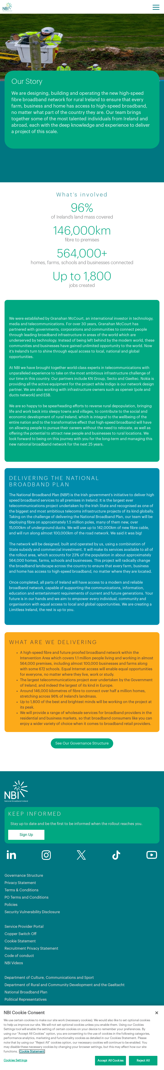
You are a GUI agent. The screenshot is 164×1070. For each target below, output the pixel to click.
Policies (11, 905)
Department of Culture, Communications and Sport (49, 978)
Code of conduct (19, 956)
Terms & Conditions (21, 890)
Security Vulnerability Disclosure (32, 912)
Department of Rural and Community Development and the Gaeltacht (65, 985)
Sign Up (26, 835)
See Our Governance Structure (82, 743)
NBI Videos (14, 963)
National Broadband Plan (26, 992)
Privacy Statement (20, 883)
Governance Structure (24, 875)
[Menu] (156, 6)
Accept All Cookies (110, 1060)
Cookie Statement (20, 941)
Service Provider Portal (24, 926)
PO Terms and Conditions (27, 897)
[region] (82, 1038)
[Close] (157, 1013)
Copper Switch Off (20, 934)
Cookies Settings (15, 1060)
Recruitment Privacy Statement (31, 948)
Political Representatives (26, 999)
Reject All (143, 1060)
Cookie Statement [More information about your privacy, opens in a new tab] (32, 1051)
